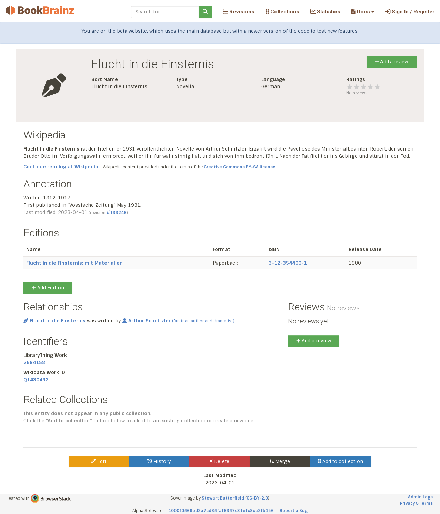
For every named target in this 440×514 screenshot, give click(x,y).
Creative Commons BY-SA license (240, 167)
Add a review (391, 61)
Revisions (238, 12)
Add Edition (48, 288)
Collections (282, 12)
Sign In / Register (409, 12)
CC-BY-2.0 (257, 498)
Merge (280, 461)
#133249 (117, 212)
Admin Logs (420, 497)
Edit (98, 461)
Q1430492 (36, 380)
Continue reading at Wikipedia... (62, 167)
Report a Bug (294, 510)
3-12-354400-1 (288, 263)
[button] (362, 12)
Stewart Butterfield (223, 498)
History (159, 461)
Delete (219, 461)
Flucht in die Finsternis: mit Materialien (74, 263)
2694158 (34, 362)
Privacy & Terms (416, 503)
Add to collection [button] (340, 461)
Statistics (325, 12)
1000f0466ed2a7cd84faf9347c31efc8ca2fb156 (221, 510)
